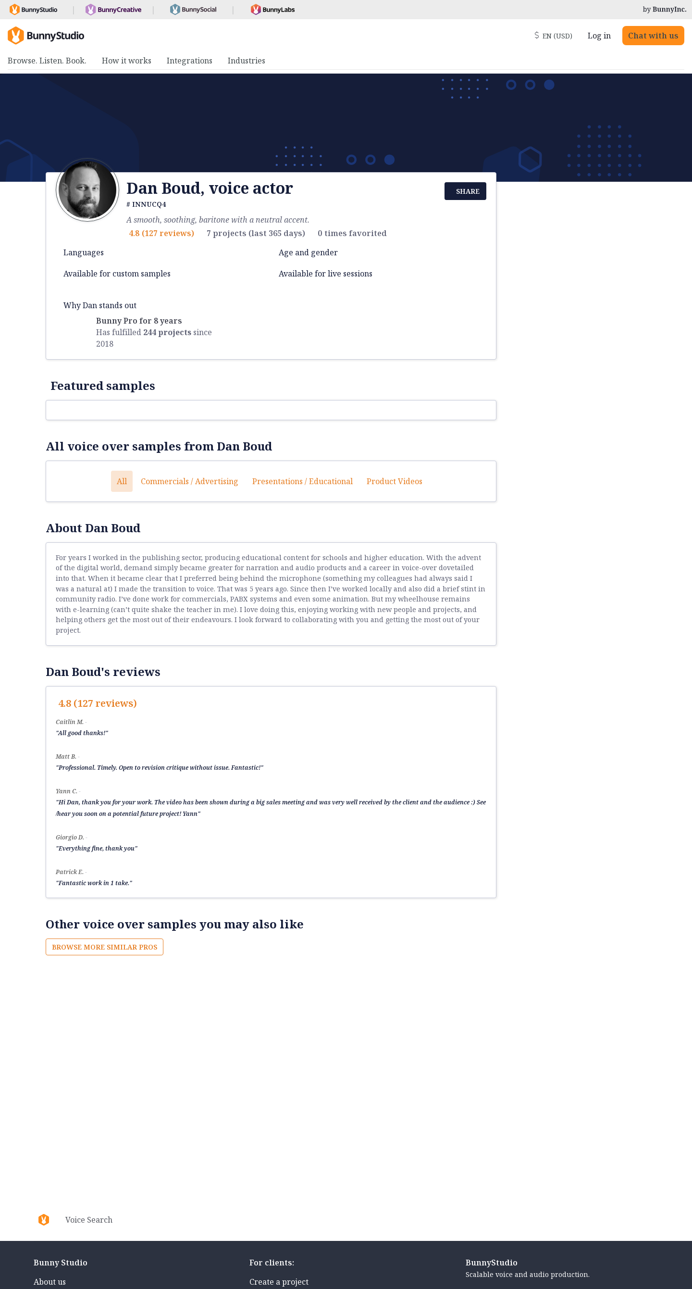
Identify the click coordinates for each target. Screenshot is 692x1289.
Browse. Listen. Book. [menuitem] (47, 60)
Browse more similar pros (104, 946)
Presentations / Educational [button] (302, 481)
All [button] (122, 481)
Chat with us (653, 35)
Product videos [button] (394, 481)
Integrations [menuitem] (189, 60)
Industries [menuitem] (246, 60)
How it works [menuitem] (126, 60)
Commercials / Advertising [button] (189, 481)
